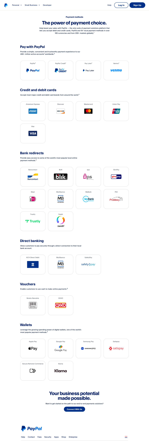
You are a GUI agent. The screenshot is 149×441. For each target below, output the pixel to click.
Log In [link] (121, 5)
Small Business (32, 5)
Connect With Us (74, 409)
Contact (31, 437)
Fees (39, 437)
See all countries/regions (126, 437)
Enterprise (73, 437)
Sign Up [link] (137, 5)
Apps (56, 437)
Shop (63, 437)
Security (47, 437)
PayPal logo (6, 5)
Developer (47, 5)
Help (109, 5)
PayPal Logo (32, 428)
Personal (17, 5)
